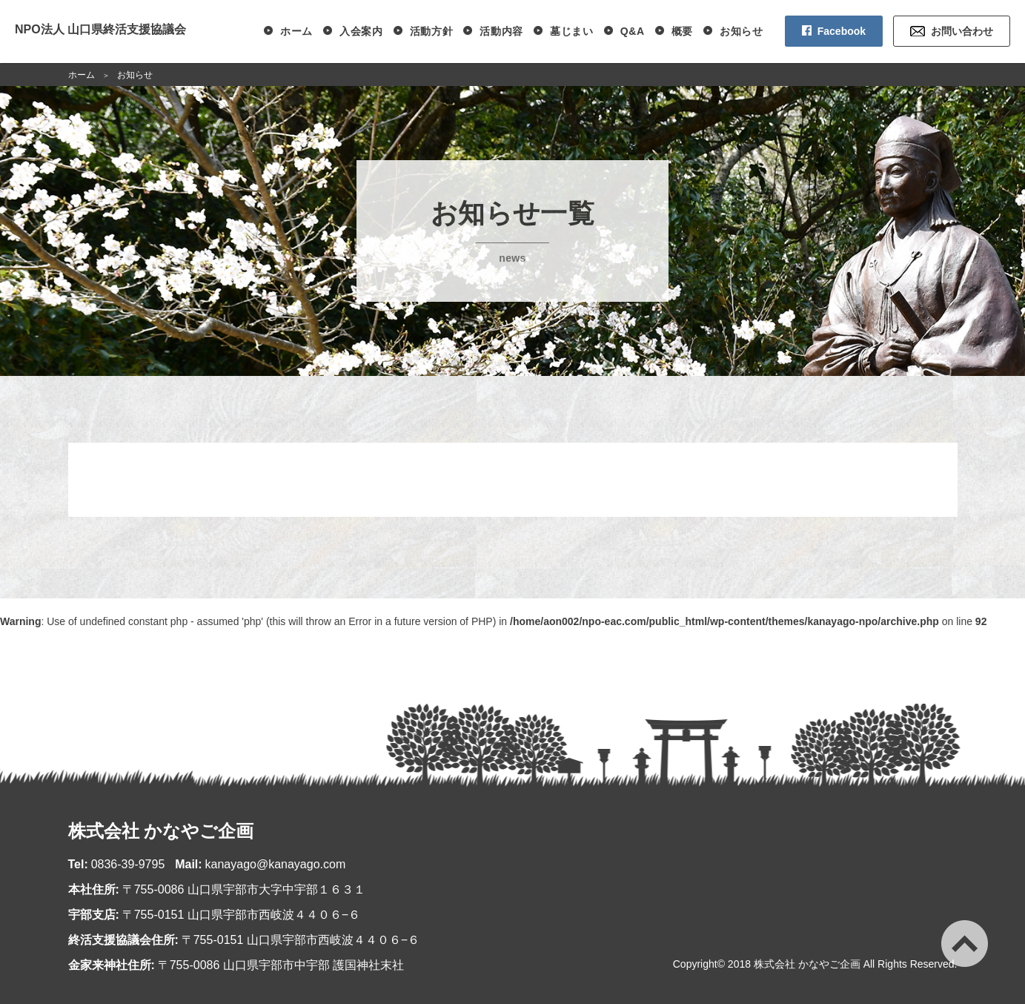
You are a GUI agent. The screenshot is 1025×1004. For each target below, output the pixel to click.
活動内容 (501, 31)
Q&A (632, 31)
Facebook (841, 31)
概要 (682, 31)
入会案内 (361, 31)
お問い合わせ (962, 31)
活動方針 (432, 31)
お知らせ (741, 31)
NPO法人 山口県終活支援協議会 (100, 29)
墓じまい (572, 31)
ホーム (296, 31)
